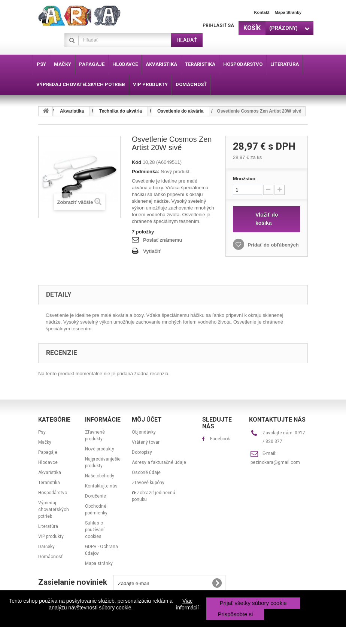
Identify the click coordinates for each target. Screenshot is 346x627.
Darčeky (46, 546)
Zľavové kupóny (148, 482)
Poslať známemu (162, 240)
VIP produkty (51, 536)
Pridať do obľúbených (272, 245)
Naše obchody (99, 475)
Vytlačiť (152, 251)
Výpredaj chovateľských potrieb (53, 509)
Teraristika (49, 482)
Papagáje (47, 452)
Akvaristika (49, 472)
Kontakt (262, 12)
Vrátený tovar (146, 442)
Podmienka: (146, 171)
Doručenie (95, 496)
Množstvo (244, 178)
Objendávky (144, 432)
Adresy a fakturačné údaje (159, 462)
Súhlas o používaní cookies (94, 529)
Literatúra (48, 526)
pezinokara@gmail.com (275, 462)
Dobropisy (142, 452)
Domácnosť (50, 556)
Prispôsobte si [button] (235, 614)
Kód (136, 162)
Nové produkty (99, 449)
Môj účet (147, 419)
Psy (42, 432)
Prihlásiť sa (218, 25)
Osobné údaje (146, 472)
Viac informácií (187, 604)
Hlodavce (48, 462)
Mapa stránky (287, 12)
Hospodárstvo (52, 492)
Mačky (44, 442)
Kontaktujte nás (101, 486)
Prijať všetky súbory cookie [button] (253, 603)
